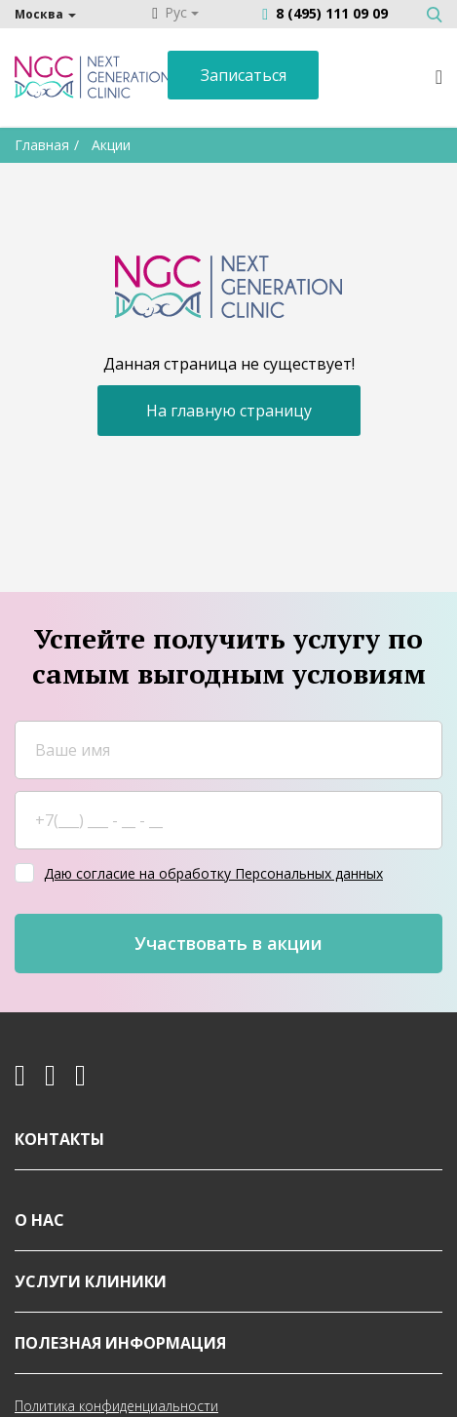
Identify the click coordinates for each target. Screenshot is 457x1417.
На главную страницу (229, 408)
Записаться (244, 75)
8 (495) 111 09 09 (332, 13)
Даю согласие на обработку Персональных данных (213, 872)
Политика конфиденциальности (116, 1405)
